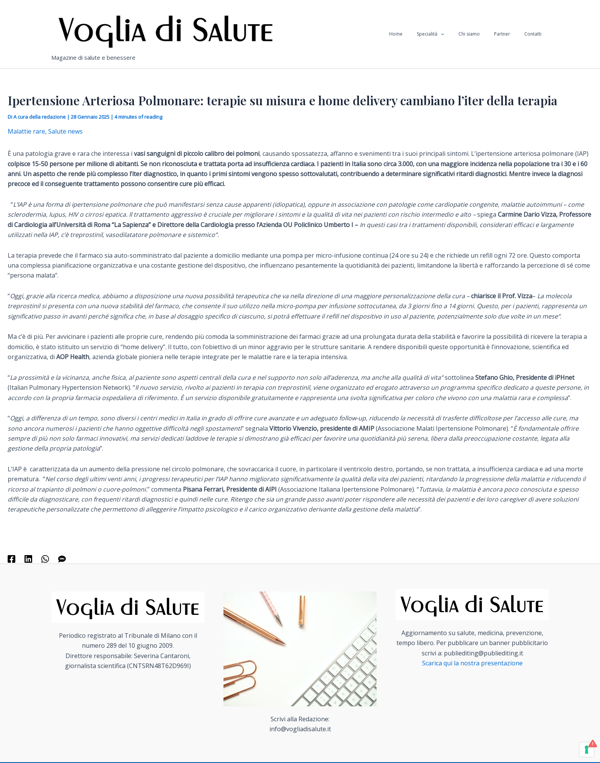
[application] (458, 34)
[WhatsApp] (45, 558)
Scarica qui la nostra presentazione (472, 663)
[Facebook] (11, 558)
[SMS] (62, 558)
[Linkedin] (28, 558)
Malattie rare (26, 131)
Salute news (65, 131)
